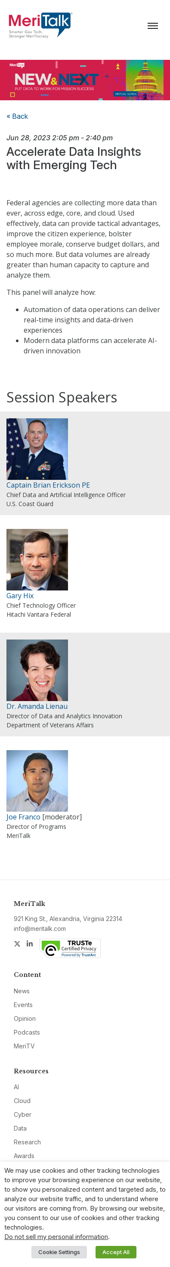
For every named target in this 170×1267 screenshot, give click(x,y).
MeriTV (24, 1046)
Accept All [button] (116, 1251)
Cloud (22, 1100)
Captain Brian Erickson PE (48, 485)
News (22, 991)
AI (16, 1087)
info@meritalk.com (40, 928)
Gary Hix (20, 595)
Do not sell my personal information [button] (56, 1237)
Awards (24, 1155)
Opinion (25, 1018)
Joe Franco (23, 817)
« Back (17, 116)
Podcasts (27, 1032)
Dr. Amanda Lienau (37, 706)
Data (20, 1128)
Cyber (22, 1114)
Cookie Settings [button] (59, 1251)
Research (27, 1142)
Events (23, 1004)
